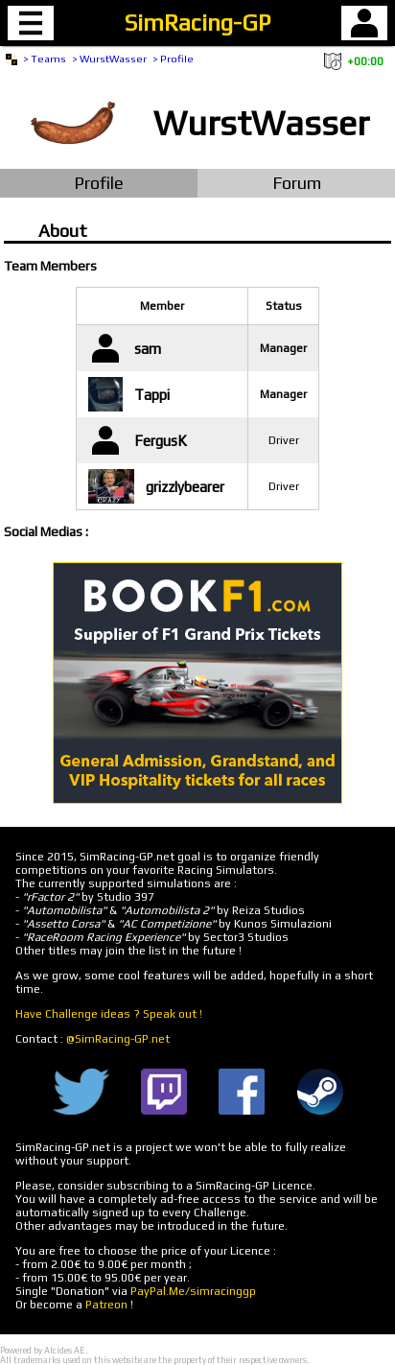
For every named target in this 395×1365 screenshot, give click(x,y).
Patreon (106, 1304)
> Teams (44, 58)
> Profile (173, 58)
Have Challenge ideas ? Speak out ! (108, 1014)
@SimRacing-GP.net (118, 1039)
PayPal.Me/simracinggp (193, 1291)
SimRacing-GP (197, 22)
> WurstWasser (109, 58)
